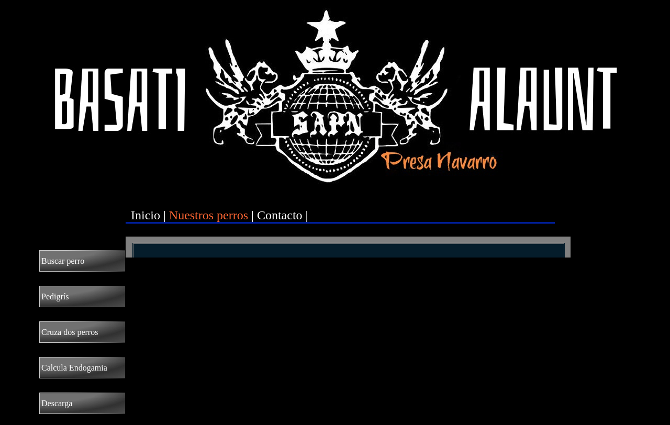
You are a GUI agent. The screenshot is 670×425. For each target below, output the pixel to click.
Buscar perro (62, 260)
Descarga (56, 403)
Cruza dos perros (69, 332)
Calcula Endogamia (74, 367)
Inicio (145, 215)
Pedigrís (55, 296)
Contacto (280, 215)
